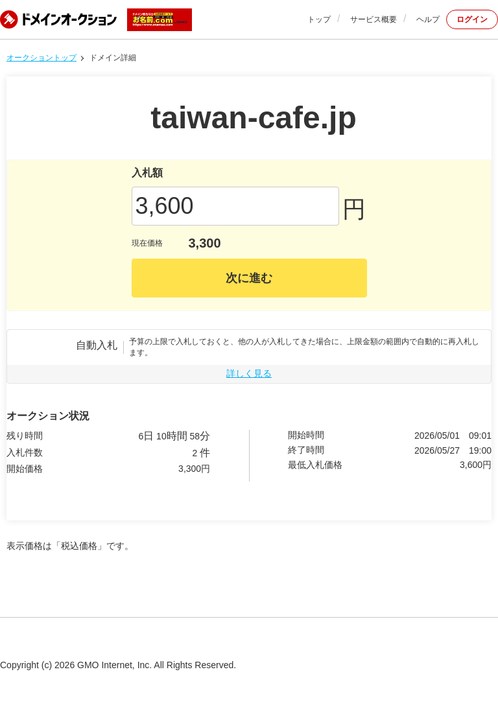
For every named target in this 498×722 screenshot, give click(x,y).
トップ (319, 19)
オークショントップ (41, 57)
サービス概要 (373, 19)
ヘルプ (428, 19)
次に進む (249, 278)
